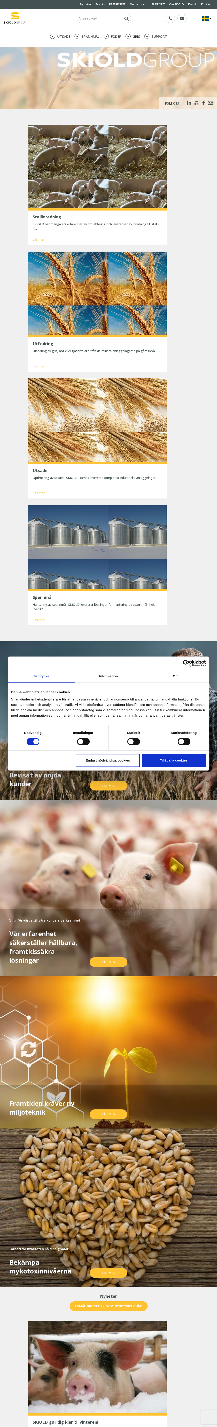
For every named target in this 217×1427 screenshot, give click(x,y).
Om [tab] (175, 676)
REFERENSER (117, 4)
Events (100, 4)
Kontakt (206, 4)
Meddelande (39, 1255)
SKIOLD (40, 1413)
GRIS (133, 36)
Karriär (192, 4)
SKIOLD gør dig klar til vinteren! (54, 1364)
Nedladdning (138, 4)
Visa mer (108, 1199)
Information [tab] (108, 676)
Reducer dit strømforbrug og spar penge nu (64, 1387)
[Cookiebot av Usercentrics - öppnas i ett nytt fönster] (186, 663)
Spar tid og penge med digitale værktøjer (62, 1393)
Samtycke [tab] (41, 676)
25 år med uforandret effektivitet (56, 1370)
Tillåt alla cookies (173, 760)
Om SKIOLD (176, 4)
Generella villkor (119, 1334)
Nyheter (85, 4)
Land (142, 1239)
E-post (89, 1239)
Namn (35, 1239)
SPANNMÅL (87, 36)
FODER (112, 36)
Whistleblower (38, 1346)
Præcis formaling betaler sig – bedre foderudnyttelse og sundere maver (59, 1378)
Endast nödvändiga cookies (108, 760)
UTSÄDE (60, 36)
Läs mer (39, 206)
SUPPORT (158, 4)
